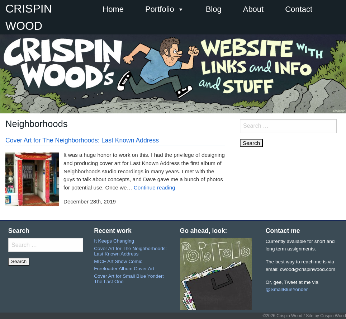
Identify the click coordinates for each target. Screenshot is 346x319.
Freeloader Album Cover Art (124, 268)
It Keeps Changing (114, 241)
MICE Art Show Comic (118, 261)
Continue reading (154, 187)
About (253, 9)
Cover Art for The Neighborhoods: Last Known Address (82, 140)
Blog (214, 9)
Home (113, 9)
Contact (298, 9)
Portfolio (164, 9)
